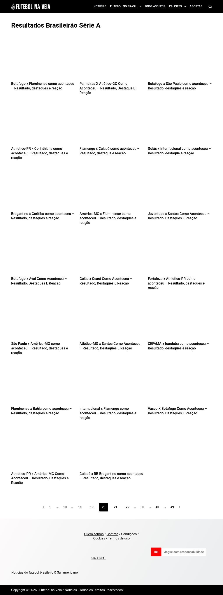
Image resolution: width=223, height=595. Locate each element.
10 (65, 507)
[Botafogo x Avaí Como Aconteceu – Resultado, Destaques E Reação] (43, 255)
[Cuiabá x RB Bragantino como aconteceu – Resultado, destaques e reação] (111, 450)
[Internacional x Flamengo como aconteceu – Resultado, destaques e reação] (111, 385)
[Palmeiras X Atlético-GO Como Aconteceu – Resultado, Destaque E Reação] (111, 60)
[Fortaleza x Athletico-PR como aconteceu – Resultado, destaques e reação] (180, 255)
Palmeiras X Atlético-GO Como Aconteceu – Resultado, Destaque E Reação (107, 88)
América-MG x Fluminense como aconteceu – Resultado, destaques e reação (107, 218)
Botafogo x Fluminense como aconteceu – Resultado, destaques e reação (42, 86)
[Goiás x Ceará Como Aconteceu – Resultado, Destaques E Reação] (111, 255)
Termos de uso (119, 538)
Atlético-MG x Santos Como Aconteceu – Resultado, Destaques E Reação (109, 346)
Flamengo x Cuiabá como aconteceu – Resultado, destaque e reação (109, 151)
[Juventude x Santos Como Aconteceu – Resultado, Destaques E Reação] (180, 190)
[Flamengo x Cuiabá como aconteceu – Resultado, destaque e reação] (111, 125)
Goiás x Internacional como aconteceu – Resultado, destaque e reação (179, 151)
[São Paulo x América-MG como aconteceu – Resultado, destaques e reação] (43, 320)
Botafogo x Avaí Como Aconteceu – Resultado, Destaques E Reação (39, 281)
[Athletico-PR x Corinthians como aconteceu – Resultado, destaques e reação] (43, 125)
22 (127, 507)
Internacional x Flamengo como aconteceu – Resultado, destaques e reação (107, 413)
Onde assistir (155, 6)
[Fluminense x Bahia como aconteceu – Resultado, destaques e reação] (43, 385)
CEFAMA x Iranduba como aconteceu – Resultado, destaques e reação (178, 346)
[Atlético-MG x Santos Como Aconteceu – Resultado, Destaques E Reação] (111, 320)
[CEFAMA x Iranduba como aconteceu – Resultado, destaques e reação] (180, 320)
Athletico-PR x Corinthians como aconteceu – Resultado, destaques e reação (39, 153)
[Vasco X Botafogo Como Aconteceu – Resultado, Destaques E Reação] (180, 385)
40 (157, 507)
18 (80, 507)
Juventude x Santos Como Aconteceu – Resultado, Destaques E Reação (179, 216)
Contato (112, 534)
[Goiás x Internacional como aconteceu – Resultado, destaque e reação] (180, 125)
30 (142, 507)
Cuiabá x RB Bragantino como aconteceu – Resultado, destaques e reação (111, 476)
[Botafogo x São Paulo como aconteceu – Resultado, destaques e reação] (180, 60)
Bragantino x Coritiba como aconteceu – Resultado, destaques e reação (42, 216)
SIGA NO (98, 558)
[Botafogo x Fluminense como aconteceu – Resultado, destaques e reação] (43, 60)
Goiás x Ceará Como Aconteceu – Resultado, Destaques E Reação (105, 281)
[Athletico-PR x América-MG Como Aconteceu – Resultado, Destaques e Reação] (43, 450)
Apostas (196, 6)
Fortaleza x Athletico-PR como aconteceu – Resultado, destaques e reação (176, 283)
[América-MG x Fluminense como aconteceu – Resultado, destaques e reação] (111, 190)
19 (91, 507)
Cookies (99, 538)
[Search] (210, 6)
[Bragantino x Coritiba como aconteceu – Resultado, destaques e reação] (43, 190)
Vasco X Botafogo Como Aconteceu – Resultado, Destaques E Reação (177, 411)
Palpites (178, 6)
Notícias (100, 6)
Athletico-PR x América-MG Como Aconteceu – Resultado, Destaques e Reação (40, 478)
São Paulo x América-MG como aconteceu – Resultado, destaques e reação (39, 348)
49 (172, 507)
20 (103, 507)
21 (115, 507)
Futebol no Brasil (126, 6)
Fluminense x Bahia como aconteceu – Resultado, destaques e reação (41, 411)
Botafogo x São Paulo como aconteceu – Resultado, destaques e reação (180, 86)
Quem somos (94, 534)
